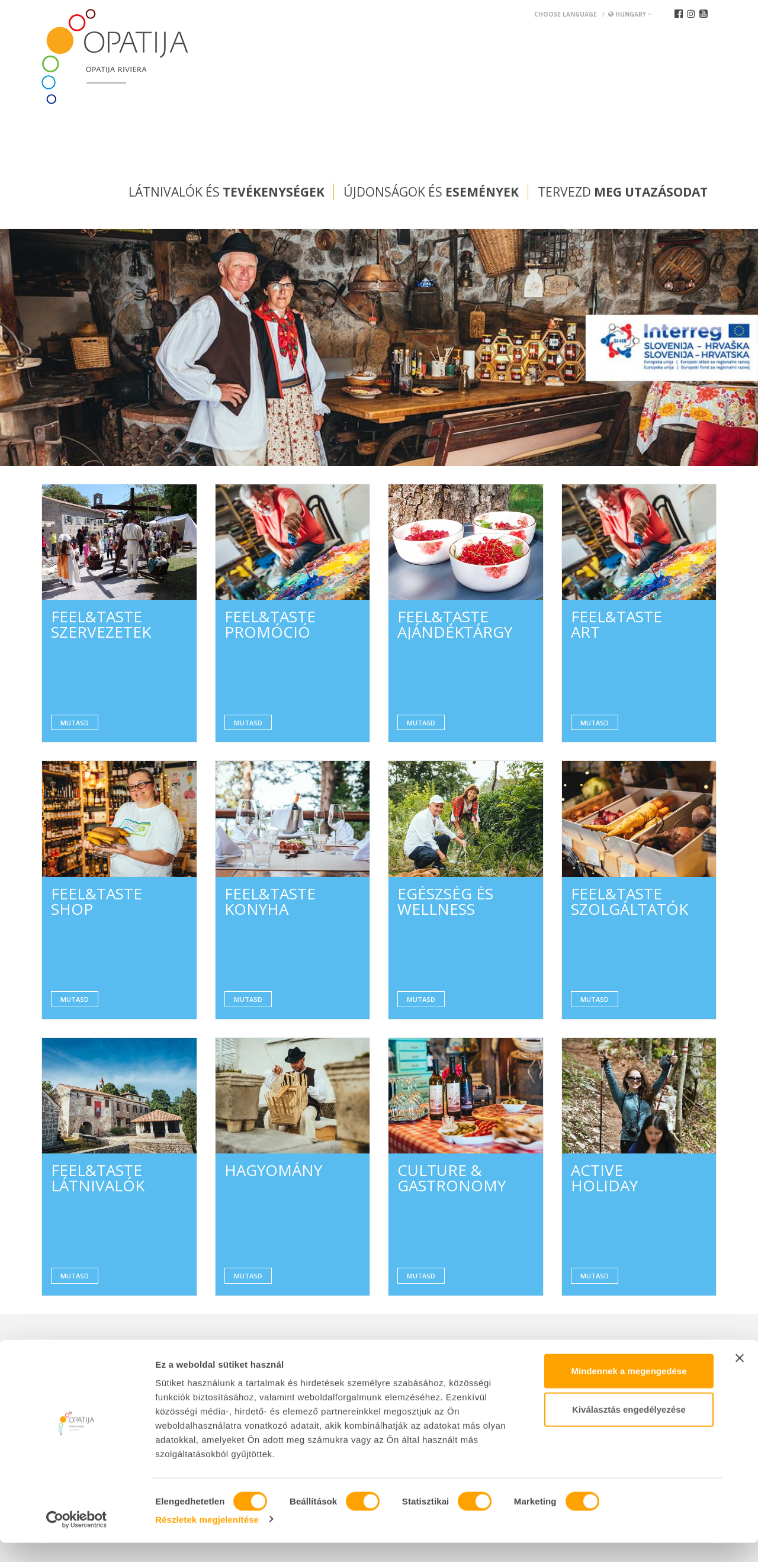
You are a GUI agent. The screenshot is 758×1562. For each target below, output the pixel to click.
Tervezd (623, 192)
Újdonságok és (431, 192)
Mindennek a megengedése (628, 1390)
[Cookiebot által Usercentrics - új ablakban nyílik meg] (77, 1539)
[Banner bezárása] (739, 1377)
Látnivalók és (227, 192)
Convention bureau (87, 1346)
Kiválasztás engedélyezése (629, 1429)
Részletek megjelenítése (207, 1539)
